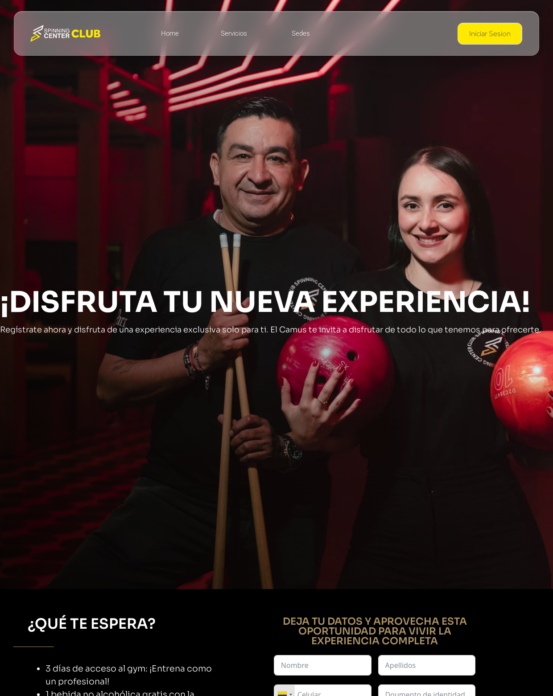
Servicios (234, 33)
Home (170, 33)
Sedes (301, 33)
